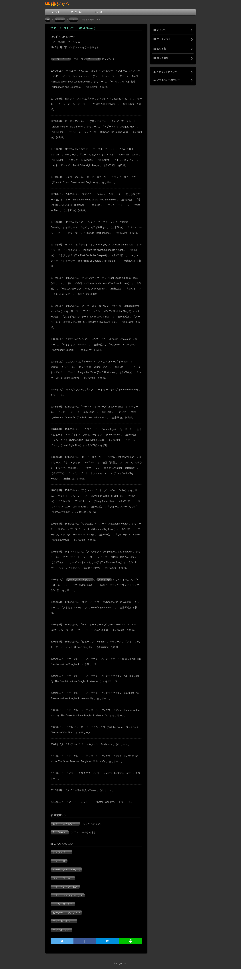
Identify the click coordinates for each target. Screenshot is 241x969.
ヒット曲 (98, 12)
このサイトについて (165, 72)
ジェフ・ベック (60, 59)
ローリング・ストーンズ (66, 869)
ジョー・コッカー (63, 878)
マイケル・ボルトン (64, 921)
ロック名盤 (161, 58)
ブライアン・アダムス (80, 579)
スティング (104, 579)
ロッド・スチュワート (65, 823)
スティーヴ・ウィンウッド (67, 895)
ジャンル (55, 12)
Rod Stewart (59, 832)
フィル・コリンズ (63, 904)
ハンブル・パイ (61, 929)
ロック (73, 20)
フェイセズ (93, 59)
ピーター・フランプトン (66, 912)
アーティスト (77, 12)
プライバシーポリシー (167, 80)
